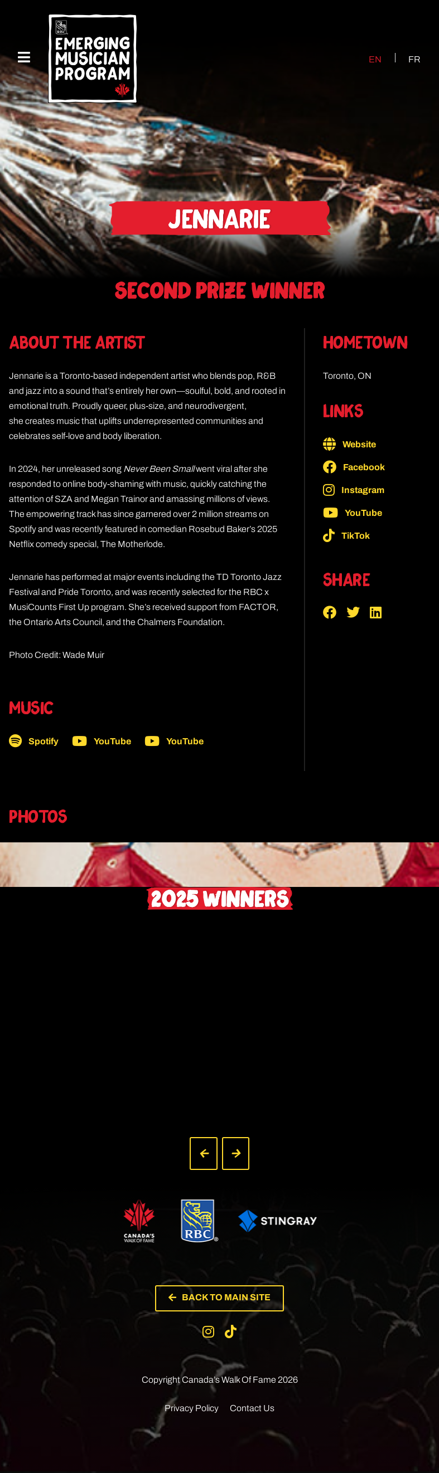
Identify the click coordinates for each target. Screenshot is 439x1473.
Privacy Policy (192, 1410)
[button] (334, 612)
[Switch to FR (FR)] (408, 59)
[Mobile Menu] (24, 57)
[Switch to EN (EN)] (368, 59)
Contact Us (252, 1410)
